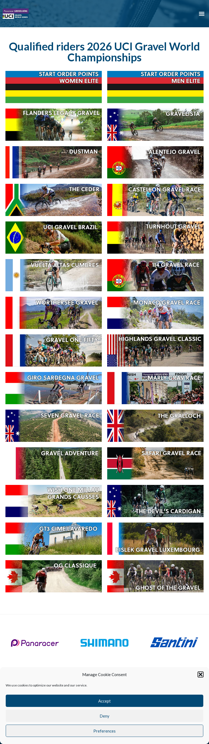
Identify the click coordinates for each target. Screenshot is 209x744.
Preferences (104, 730)
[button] (200, 674)
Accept (104, 700)
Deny (104, 715)
